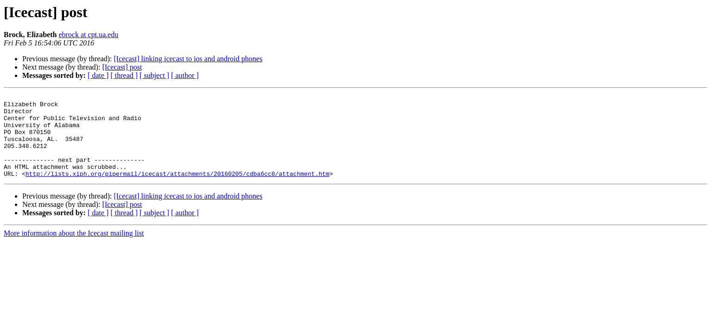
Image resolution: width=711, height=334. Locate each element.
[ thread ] (124, 75)
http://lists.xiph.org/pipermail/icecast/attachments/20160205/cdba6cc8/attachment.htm (177, 190)
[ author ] (185, 75)
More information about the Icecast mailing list (74, 250)
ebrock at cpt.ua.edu (88, 35)
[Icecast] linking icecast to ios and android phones (188, 59)
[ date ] (98, 75)
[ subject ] (154, 75)
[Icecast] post (122, 67)
